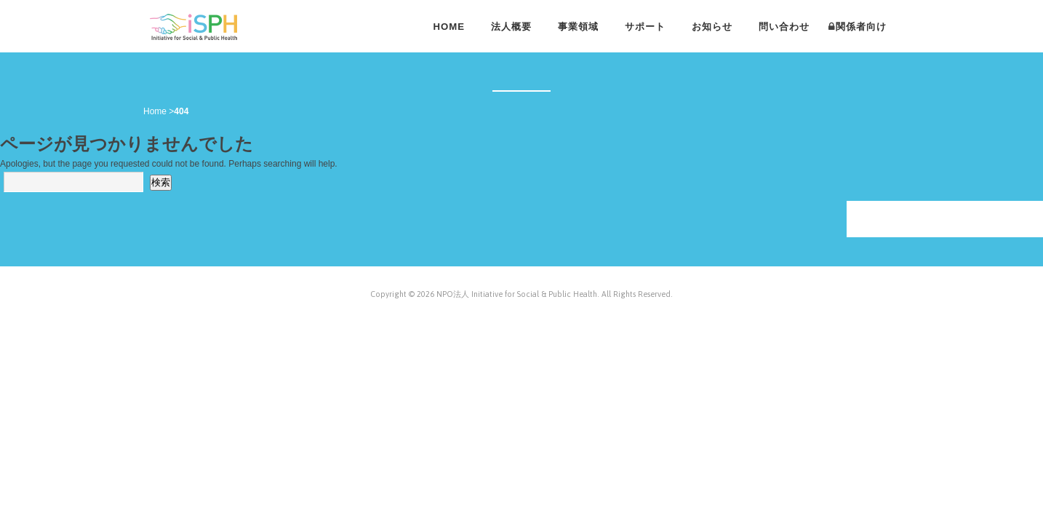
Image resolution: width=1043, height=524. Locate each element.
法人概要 (511, 26)
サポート (645, 26)
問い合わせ (784, 26)
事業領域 (578, 26)
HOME (449, 26)
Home (155, 111)
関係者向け (861, 26)
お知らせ (712, 26)
